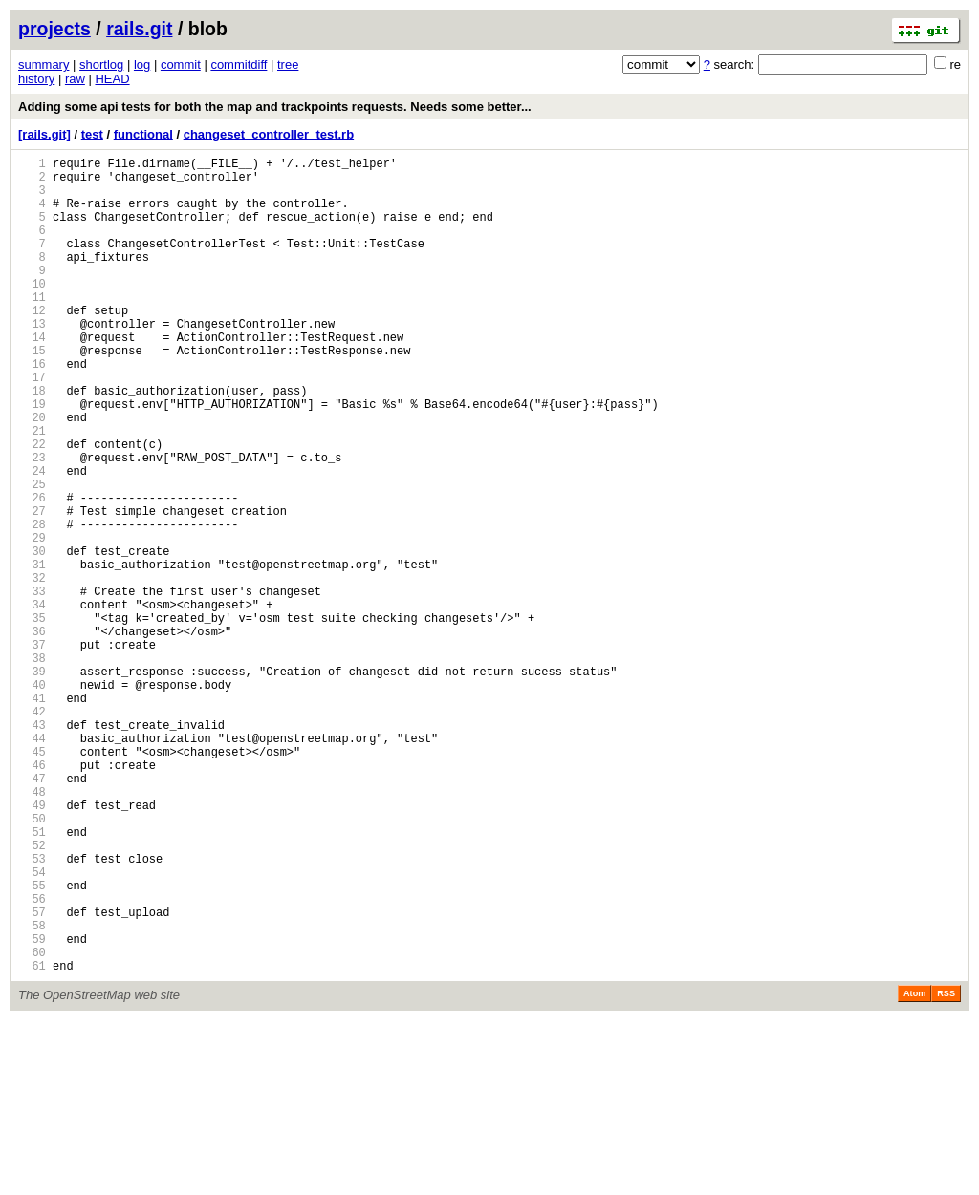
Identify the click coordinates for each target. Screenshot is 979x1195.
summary (43, 64)
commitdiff (238, 64)
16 (32, 409)
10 (32, 312)
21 (32, 490)
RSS (946, 1168)
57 (32, 1075)
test (92, 134)
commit (181, 64)
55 (32, 1043)
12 (32, 344)
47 (32, 913)
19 (32, 458)
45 (32, 880)
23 (32, 523)
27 (32, 588)
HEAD (112, 79)
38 (32, 766)
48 (32, 929)
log (142, 64)
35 (32, 718)
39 (32, 783)
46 (32, 896)
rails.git (139, 28)
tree (287, 64)
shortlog (101, 64)
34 (32, 702)
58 (32, 1091)
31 (32, 653)
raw (75, 79)
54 (32, 1026)
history (36, 79)
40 (32, 799)
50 (32, 961)
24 (32, 539)
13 (32, 360)
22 (32, 507)
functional (143, 134)
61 (32, 1140)
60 (32, 1124)
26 (32, 572)
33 (32, 685)
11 (32, 328)
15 (32, 393)
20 (32, 474)
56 (32, 1059)
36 (32, 734)
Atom (914, 1168)
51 (32, 978)
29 (32, 620)
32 (32, 669)
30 (32, 637)
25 (32, 555)
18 (32, 442)
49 (32, 945)
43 (32, 848)
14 (32, 377)
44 (32, 864)
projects (54, 28)
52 (32, 994)
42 (32, 831)
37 (32, 750)
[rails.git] (44, 134)
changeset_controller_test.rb (269, 134)
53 (32, 1010)
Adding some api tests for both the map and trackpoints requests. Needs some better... (275, 106)
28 (32, 604)
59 (32, 1107)
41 (32, 815)
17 (32, 425)
